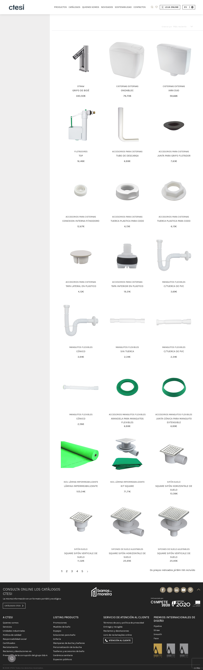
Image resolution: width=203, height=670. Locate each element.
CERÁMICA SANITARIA (63, 655)
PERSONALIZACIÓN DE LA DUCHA (67, 647)
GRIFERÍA (57, 639)
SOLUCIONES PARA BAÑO (64, 635)
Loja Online (170, 7)
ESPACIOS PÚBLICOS (62, 659)
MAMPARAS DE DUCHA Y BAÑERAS (69, 643)
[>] (87, 571)
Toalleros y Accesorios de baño (68, 651)
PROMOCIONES (60, 623)
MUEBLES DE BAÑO (61, 627)
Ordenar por (167, 27)
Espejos (57, 631)
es (188, 7)
